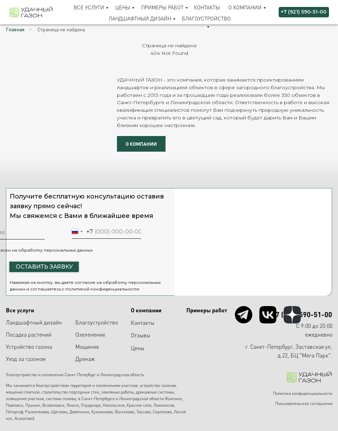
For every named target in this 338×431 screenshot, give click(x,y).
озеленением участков (116, 385)
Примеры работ (162, 7)
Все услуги (89, 7)
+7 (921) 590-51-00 (302, 314)
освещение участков (25, 398)
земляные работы (117, 392)
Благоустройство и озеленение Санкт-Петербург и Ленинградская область (75, 374)
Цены (122, 7)
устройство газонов (158, 385)
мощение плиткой (23, 392)
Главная (15, 29)
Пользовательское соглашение (303, 403)
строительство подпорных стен (70, 392)
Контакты (207, 7)
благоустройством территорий (63, 385)
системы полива (61, 398)
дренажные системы (155, 392)
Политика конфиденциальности (302, 393)
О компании (245, 7)
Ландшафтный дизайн (140, 18)
